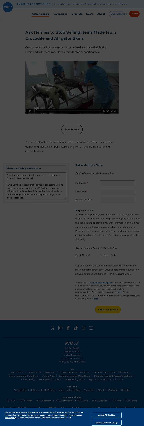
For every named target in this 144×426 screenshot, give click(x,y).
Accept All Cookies (106, 419)
